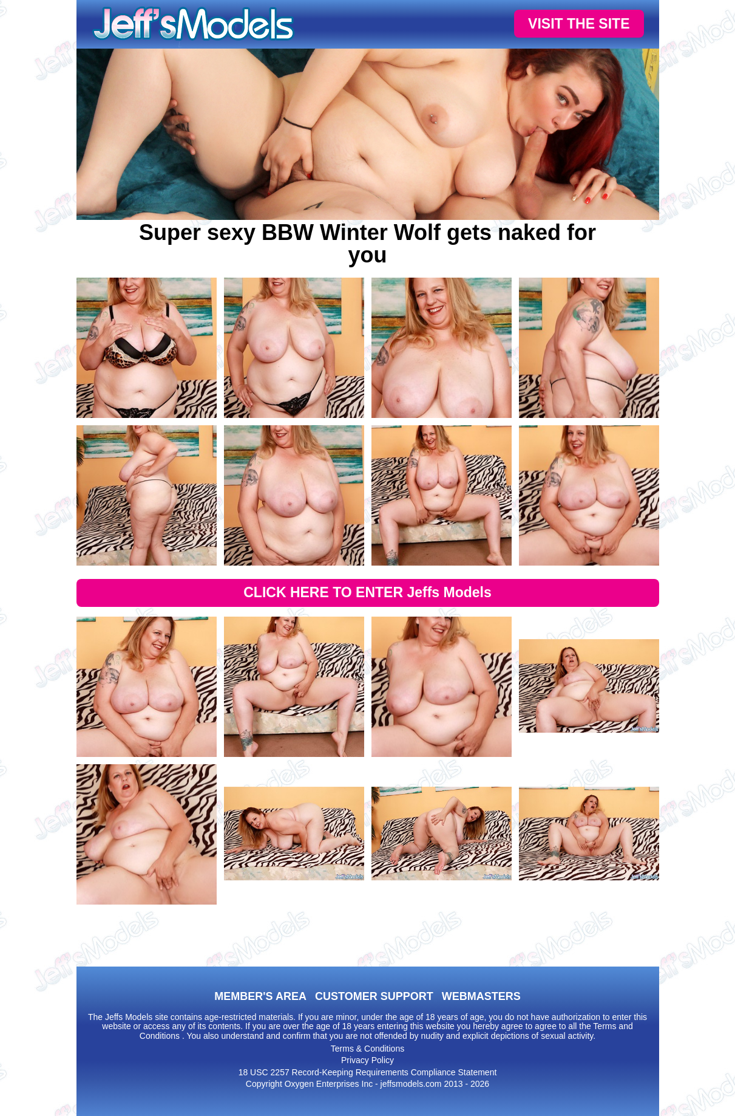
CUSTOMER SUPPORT (374, 996)
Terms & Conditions (367, 1048)
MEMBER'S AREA (260, 996)
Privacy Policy (367, 1060)
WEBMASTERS (481, 996)
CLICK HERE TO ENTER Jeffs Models (367, 592)
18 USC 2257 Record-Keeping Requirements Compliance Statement (368, 1072)
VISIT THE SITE (578, 24)
